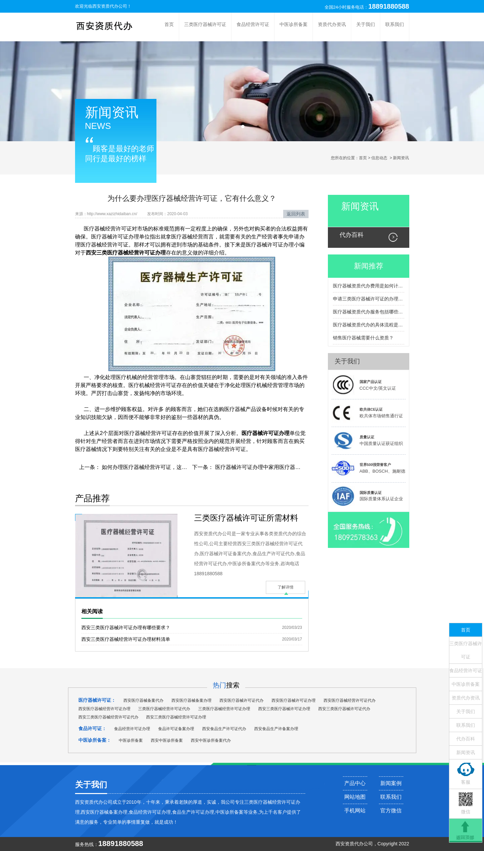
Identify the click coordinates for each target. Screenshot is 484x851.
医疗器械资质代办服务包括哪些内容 (368, 311)
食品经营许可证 (252, 24)
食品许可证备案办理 (176, 728)
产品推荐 (92, 498)
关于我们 (365, 24)
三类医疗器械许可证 (205, 24)
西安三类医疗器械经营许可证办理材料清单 (125, 639)
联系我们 (394, 24)
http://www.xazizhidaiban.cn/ (112, 214)
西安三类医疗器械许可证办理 (284, 708)
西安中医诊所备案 (167, 740)
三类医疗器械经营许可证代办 (164, 708)
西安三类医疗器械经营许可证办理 (176, 717)
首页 (169, 24)
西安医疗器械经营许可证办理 (104, 708)
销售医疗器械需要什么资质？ (363, 337)
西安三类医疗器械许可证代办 (344, 708)
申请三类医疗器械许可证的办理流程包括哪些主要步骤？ (368, 298)
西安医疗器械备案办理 (191, 700)
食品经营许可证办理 (132, 728)
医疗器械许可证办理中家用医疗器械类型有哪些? (271, 467)
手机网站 (355, 810)
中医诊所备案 (294, 24)
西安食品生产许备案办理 (276, 728)
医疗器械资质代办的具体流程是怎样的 (368, 324)
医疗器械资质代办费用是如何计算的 (368, 285)
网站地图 (355, 797)
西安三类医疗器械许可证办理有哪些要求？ (125, 627)
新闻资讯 (360, 206)
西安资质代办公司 (109, 6)
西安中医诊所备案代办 (211, 740)
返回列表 (296, 213)
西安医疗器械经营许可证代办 (350, 700)
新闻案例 (391, 783)
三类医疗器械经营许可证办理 (224, 708)
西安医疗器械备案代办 (143, 700)
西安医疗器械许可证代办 (241, 700)
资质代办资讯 (332, 24)
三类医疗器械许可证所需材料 (246, 517)
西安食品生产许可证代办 (224, 728)
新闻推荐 (368, 266)
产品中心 (355, 783)
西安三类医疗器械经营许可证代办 (108, 717)
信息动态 (379, 158)
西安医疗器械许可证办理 (294, 700)
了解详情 (286, 587)
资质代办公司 (359, 843)
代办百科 (352, 234)
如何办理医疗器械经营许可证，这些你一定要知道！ (162, 467)
